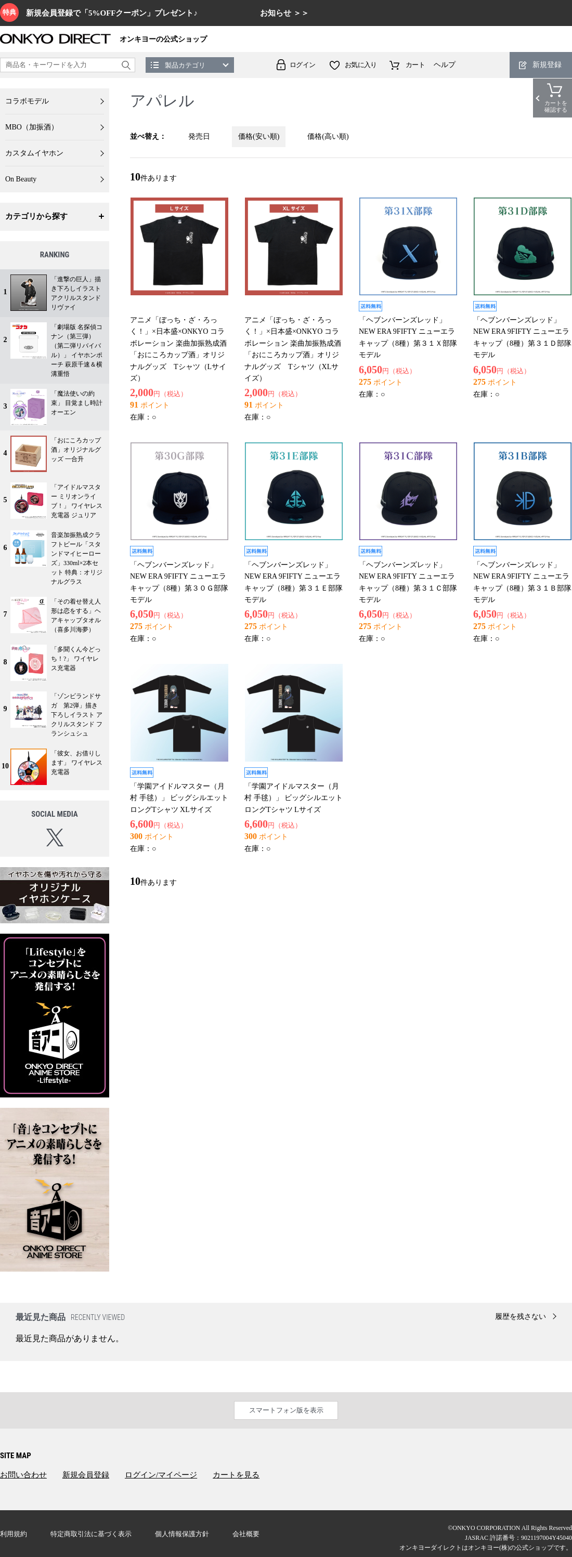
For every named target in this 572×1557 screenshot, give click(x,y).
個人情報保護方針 (182, 1534)
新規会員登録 (85, 1475)
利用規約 (13, 1534)
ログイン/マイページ (161, 1475)
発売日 (199, 136)
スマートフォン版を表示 (286, 1410)
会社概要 (245, 1534)
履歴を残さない (520, 1316)
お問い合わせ (23, 1475)
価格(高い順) (327, 136)
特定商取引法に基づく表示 (91, 1534)
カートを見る (236, 1475)
